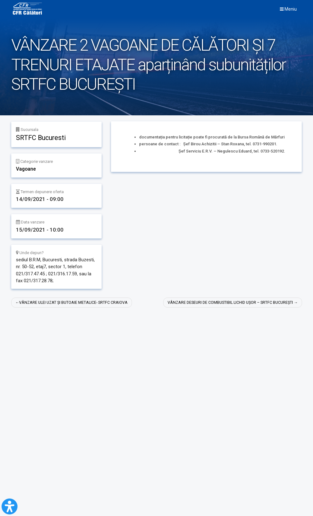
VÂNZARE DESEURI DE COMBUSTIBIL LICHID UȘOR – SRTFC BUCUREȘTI (227, 302)
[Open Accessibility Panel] (10, 506)
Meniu (288, 9)
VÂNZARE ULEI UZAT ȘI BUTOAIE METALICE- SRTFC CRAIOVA (75, 302)
